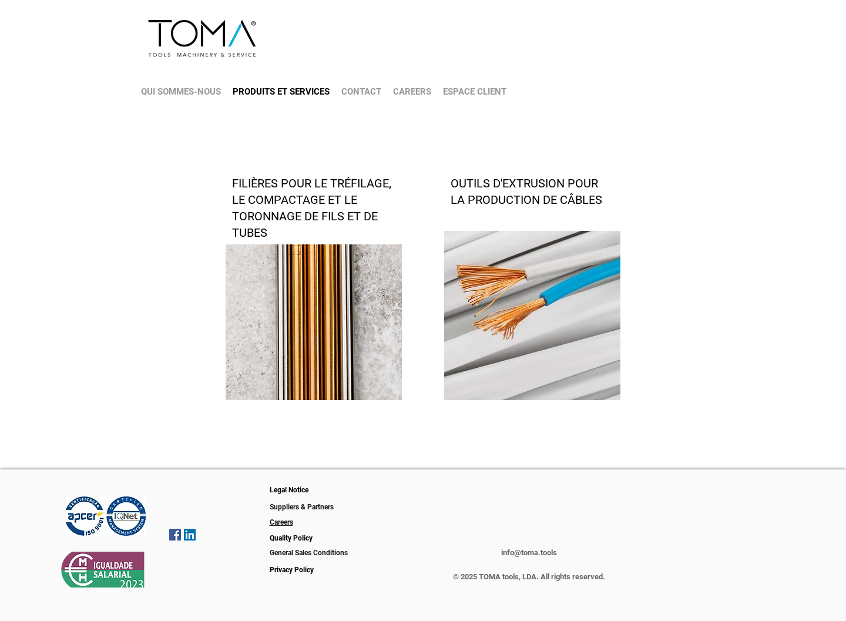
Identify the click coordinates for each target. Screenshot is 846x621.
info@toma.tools (529, 552)
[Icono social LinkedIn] (190, 535)
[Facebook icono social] (175, 535)
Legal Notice (289, 490)
